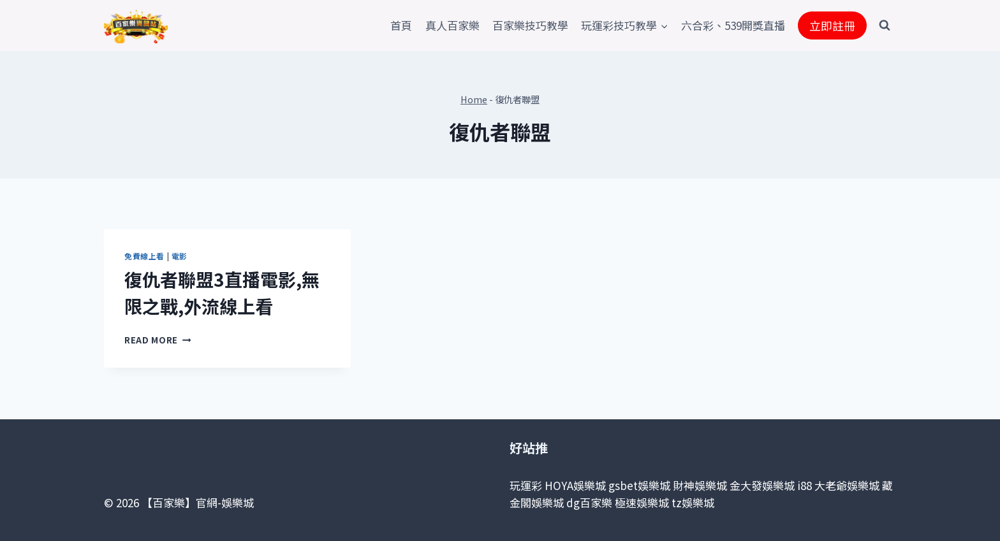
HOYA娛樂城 (575, 485)
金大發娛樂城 (762, 485)
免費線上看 (144, 255)
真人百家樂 (452, 25)
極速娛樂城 (642, 502)
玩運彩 (526, 485)
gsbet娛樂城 (639, 485)
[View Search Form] (884, 25)
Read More (157, 339)
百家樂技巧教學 (530, 25)
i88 (804, 485)
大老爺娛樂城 (846, 485)
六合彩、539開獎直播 (733, 25)
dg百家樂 (589, 502)
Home (473, 99)
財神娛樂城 (700, 485)
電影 (180, 255)
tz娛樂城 (693, 502)
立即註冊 (832, 25)
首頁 (401, 25)
